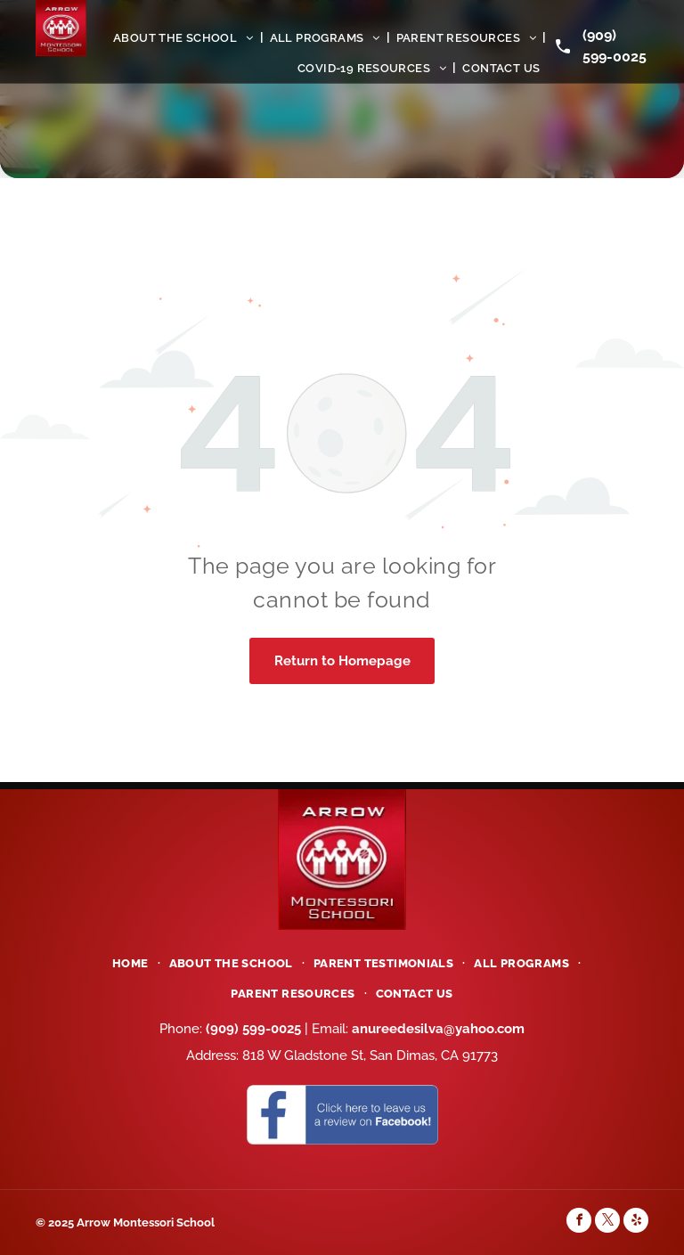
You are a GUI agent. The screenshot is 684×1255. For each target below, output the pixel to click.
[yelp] (635, 1222)
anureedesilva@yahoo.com (438, 1029)
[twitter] (607, 1222)
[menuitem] (185, 37)
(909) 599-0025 (253, 1029)
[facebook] (578, 1222)
